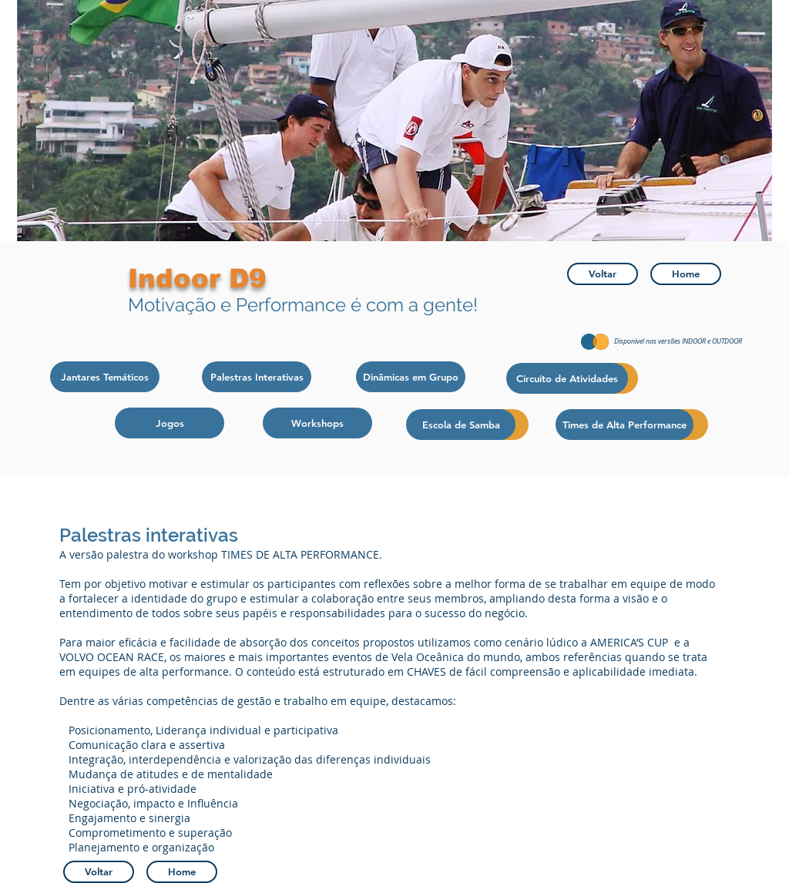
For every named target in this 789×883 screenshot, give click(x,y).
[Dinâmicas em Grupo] (410, 376)
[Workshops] (317, 423)
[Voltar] (602, 274)
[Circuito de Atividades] (567, 378)
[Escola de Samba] (460, 424)
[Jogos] (169, 423)
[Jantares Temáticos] (104, 376)
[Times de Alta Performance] (624, 424)
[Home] (685, 274)
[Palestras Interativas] (256, 376)
